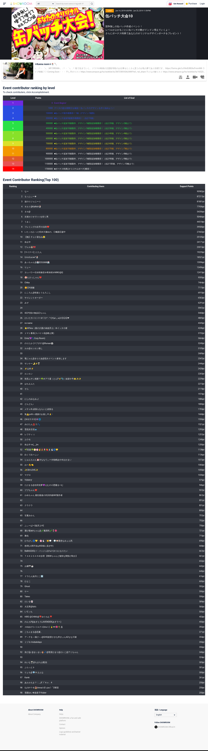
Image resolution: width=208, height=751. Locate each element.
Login (202, 3)
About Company (34, 714)
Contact (62, 724)
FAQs (61, 714)
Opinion (62, 728)
